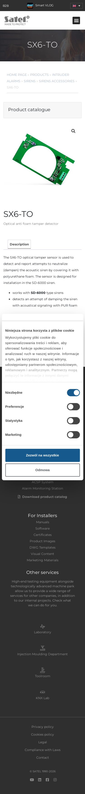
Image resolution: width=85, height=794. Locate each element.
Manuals (42, 522)
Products (39, 75)
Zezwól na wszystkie (42, 455)
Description (19, 244)
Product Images (42, 541)
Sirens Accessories (57, 81)
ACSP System (42, 482)
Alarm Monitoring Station (42, 488)
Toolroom (42, 676)
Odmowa (42, 470)
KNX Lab (42, 698)
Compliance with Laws (43, 750)
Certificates (43, 535)
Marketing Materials (42, 560)
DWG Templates (42, 547)
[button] (76, 6)
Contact (42, 758)
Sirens (30, 81)
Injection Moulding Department (42, 654)
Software (42, 528)
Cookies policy (42, 734)
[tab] (19, 244)
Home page (17, 75)
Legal (42, 742)
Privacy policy (43, 727)
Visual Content (42, 554)
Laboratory (42, 632)
